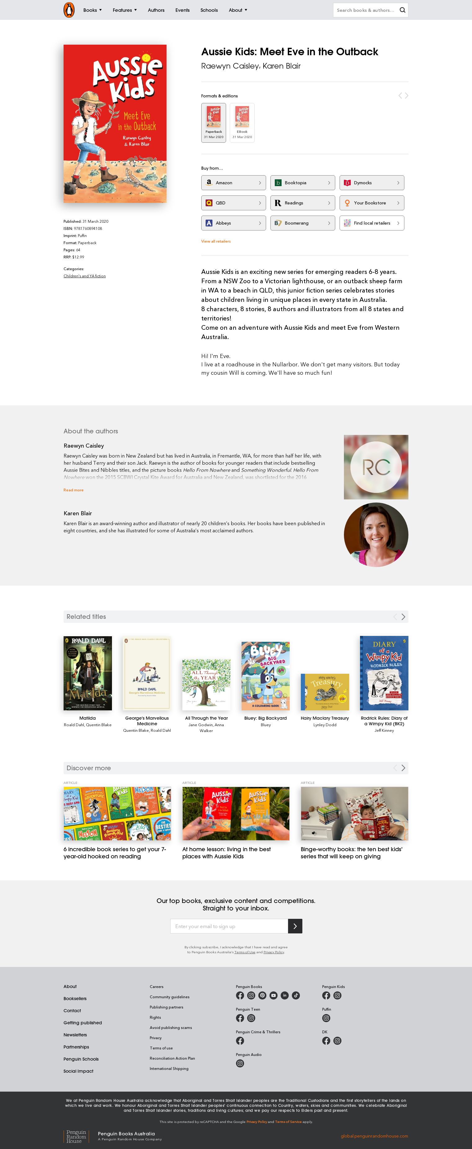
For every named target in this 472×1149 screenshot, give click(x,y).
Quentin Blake (99, 724)
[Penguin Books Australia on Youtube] (273, 995)
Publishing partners (166, 1007)
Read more (74, 490)
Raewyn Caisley (230, 65)
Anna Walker (212, 727)
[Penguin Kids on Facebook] (326, 995)
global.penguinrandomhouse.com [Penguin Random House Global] (374, 1135)
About (70, 986)
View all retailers (216, 241)
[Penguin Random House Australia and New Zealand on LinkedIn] (285, 995)
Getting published (83, 1023)
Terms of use (161, 1048)
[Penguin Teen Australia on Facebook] (240, 1018)
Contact (72, 1010)
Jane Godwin (201, 724)
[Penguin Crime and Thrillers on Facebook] (240, 1041)
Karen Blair (282, 65)
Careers (156, 986)
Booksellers (75, 998)
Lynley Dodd (325, 724)
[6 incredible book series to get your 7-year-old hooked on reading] (117, 813)
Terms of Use (245, 952)
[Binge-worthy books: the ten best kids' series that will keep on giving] (354, 813)
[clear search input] (402, 10)
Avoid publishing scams (171, 1027)
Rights (155, 1017)
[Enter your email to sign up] (229, 926)
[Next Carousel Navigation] (403, 768)
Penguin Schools (81, 1059)
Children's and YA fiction (85, 276)
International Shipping (169, 1068)
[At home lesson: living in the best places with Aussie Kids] (236, 813)
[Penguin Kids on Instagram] (337, 995)
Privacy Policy (274, 952)
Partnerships (76, 1047)
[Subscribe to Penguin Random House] (295, 926)
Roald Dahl (74, 724)
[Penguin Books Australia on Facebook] (240, 995)
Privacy (156, 1037)
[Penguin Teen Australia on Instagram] (251, 1018)
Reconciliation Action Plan (172, 1058)
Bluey (266, 724)
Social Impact (78, 1071)
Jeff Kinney (384, 730)
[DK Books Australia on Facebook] (326, 1041)
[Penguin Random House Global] (81, 1135)
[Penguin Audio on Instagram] (240, 1063)
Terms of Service (288, 1121)
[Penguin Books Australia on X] (262, 995)
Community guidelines (169, 996)
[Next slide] (403, 617)
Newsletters (75, 1035)
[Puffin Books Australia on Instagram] (326, 1018)
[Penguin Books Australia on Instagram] (251, 995)
